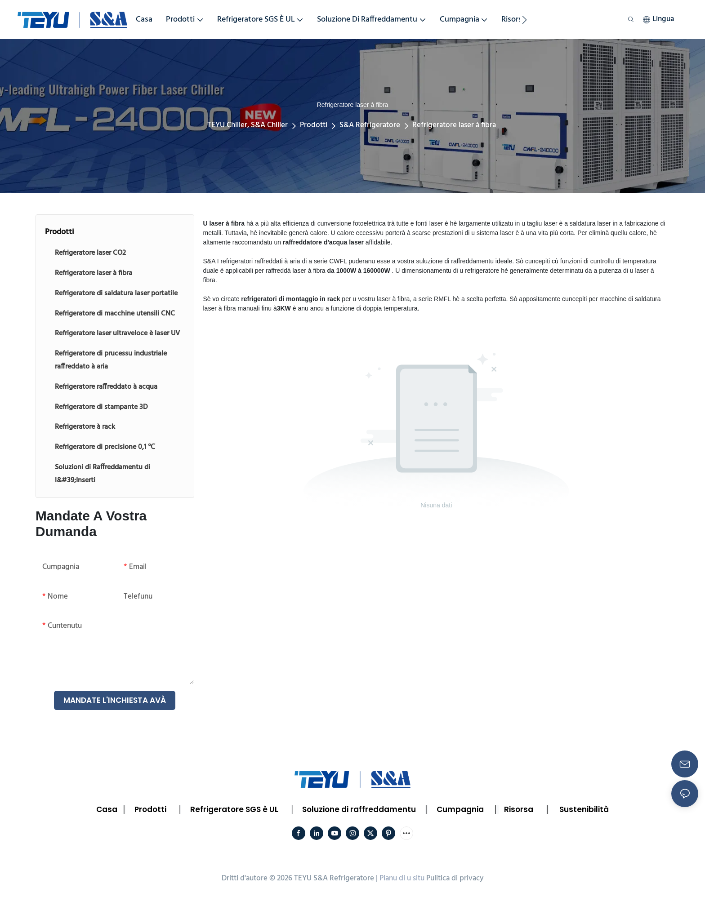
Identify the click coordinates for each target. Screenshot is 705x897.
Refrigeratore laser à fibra (454, 125)
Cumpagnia (460, 809)
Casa (106, 809)
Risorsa (518, 809)
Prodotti (313, 125)
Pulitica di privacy (455, 878)
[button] (524, 20)
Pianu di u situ (401, 878)
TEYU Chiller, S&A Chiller (247, 125)
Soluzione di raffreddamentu (359, 809)
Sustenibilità (584, 809)
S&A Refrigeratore (369, 125)
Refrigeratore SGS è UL (234, 809)
